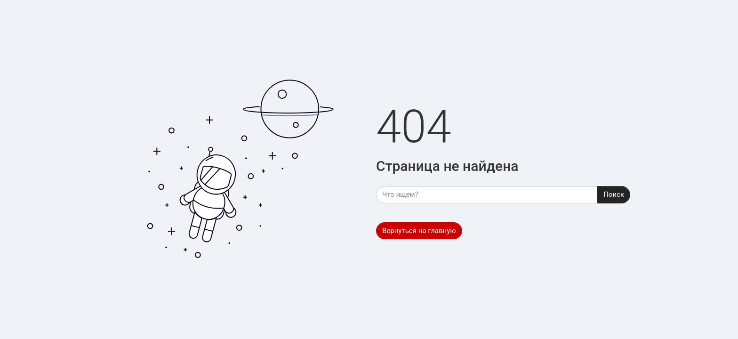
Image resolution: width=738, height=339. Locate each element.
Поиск (613, 194)
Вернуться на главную (419, 230)
